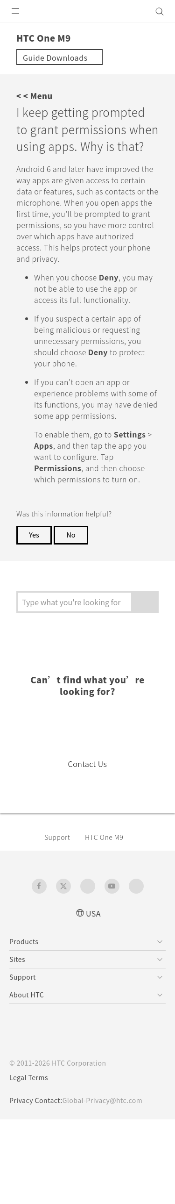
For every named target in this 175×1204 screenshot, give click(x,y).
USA (93, 913)
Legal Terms (28, 1077)
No (70, 534)
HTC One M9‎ (104, 837)
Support (57, 837)
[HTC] (88, 11)
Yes (34, 534)
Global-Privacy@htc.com (102, 1100)
